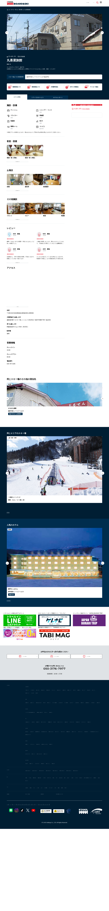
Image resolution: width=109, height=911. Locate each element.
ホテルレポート (58, 99)
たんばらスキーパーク (32, 736)
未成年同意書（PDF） (52, 863)
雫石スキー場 (45, 764)
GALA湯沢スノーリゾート (78, 715)
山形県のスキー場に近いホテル (56, 827)
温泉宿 (55, 843)
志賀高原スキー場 (43, 751)
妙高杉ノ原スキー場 (63, 795)
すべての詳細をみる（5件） (17, 228)
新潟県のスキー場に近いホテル (35, 830)
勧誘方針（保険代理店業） (27, 886)
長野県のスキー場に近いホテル (35, 833)
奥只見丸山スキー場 (76, 712)
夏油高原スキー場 (62, 761)
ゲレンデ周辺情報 (75, 853)
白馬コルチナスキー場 (69, 779)
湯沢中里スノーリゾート (87, 717)
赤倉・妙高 (29, 792)
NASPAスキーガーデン (48, 715)
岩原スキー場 (92, 715)
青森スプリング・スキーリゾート (61, 764)
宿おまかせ (63, 843)
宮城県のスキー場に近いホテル (35, 827)
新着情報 (43, 856)
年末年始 (28, 843)
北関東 (28, 727)
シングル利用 (72, 843)
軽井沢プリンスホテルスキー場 (68, 807)
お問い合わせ (91, 883)
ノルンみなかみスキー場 (65, 733)
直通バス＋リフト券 (89, 840)
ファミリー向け (83, 843)
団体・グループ (83, 846)
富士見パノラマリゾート (52, 779)
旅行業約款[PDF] (64, 883)
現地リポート (52, 856)
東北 (27, 758)
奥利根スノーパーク (32, 733)
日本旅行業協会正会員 (53, 883)
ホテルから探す (13, 827)
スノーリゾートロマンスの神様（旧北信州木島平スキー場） (44, 748)
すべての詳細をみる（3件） (17, 196)
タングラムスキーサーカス (59, 817)
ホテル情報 (17, 98)
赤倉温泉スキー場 (31, 798)
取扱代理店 (42, 883)
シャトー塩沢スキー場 (46, 712)
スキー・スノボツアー (89, 853)
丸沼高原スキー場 (62, 736)
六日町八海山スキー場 (91, 712)
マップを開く (17, 321)
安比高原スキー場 (79, 764)
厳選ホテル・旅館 (46, 843)
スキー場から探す (13, 708)
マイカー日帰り (76, 840)
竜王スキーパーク (31, 751)
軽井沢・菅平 (30, 804)
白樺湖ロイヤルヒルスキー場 (34, 779)
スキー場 (28, 856)
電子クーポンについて (32, 883)
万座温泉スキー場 (48, 739)
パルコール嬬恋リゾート (33, 739)
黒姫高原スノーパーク (42, 817)
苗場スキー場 (41, 720)
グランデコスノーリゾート (69, 767)
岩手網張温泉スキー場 (32, 764)
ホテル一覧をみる (13, 618)
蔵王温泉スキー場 (84, 767)
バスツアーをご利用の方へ (24, 677)
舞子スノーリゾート (44, 717)
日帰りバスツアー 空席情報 (31, 863)
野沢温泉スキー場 (75, 817)
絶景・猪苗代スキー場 (52, 767)
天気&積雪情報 (12, 863)
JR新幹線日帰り (63, 846)
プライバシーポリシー (13, 886)
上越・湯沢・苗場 (32, 708)
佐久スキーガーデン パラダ (34, 807)
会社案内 (9, 883)
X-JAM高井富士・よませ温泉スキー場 (76, 748)
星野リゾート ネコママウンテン (79, 761)
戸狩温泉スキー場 (31, 820)
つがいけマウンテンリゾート (53, 782)
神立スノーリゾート (72, 717)
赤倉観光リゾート (31, 795)
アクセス (47, 853)
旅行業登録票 (74, 883)
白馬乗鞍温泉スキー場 (85, 779)
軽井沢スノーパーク (50, 807)
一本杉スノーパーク (32, 712)
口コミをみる (26, 56)
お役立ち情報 (30, 853)
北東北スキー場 (95, 843)
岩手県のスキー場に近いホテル (77, 827)
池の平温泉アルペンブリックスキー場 (82, 795)
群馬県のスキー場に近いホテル (77, 830)
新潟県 (9, 56)
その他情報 (39, 853)
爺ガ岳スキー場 (30, 776)
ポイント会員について (19, 883)
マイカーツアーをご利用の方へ (56, 677)
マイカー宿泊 (37, 840)
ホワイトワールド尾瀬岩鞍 (48, 733)
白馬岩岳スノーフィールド (34, 782)
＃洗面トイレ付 (11, 65)
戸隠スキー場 (30, 817)
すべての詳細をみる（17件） (17, 274)
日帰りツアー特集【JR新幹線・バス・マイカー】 (41, 846)
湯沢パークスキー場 (62, 712)
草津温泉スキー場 (31, 730)
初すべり (35, 843)
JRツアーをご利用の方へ (89, 677)
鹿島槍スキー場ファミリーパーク (73, 785)
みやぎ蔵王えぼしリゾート (34, 761)
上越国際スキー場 (31, 717)
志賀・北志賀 (30, 745)
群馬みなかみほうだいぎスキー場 (66, 730)
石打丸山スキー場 (58, 717)
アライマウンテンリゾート (46, 795)
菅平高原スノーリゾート (87, 807)
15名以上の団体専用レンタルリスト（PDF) (77, 863)
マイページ (91, 2)
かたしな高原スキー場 (48, 736)
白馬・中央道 (30, 773)
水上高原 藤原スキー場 (77, 736)
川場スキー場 (82, 730)
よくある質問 (80, 2)
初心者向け (73, 846)
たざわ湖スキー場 (49, 761)
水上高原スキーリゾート (45, 730)
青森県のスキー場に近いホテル (56, 833)
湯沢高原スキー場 (62, 715)
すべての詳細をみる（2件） (17, 164)
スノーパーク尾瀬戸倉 (82, 733)
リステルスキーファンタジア (34, 767)
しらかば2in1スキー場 (44, 776)
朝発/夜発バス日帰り (63, 840)
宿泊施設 (35, 856)
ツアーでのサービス (37, 99)
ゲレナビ (10, 853)
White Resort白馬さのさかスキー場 (82, 776)
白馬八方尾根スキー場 (70, 782)
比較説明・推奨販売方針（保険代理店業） (47, 886)
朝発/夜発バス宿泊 (49, 840)
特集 (8, 840)
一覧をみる (11, 529)
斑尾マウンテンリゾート (90, 817)
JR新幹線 (28, 840)
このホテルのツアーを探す (87, 109)
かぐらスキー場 (30, 720)
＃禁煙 (18, 65)
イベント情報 (56, 853)
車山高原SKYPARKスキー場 (61, 776)
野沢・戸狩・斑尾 (32, 814)
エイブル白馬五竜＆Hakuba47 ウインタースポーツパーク (43, 785)
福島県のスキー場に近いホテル (56, 830)
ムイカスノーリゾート (32, 715)
